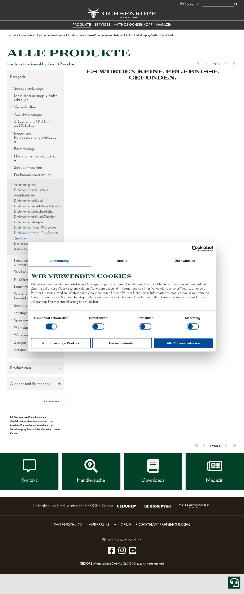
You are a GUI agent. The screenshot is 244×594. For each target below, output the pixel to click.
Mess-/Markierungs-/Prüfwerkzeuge (35, 98)
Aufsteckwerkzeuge (26, 249)
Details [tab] (122, 261)
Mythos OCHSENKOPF (133, 25)
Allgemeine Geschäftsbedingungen (152, 524)
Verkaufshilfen (25, 107)
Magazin (164, 25)
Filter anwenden (52, 401)
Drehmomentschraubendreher (33, 211)
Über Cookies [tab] (185, 261)
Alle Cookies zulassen (183, 343)
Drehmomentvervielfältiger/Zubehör (37, 206)
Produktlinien (20, 367)
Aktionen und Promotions (30, 383)
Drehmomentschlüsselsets (31, 190)
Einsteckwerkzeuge (26, 244)
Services (102, 25)
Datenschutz (68, 524)
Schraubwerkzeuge (28, 88)
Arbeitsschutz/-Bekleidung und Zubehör (35, 124)
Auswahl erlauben (121, 343)
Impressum (98, 524)
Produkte (81, 25)
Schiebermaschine (28, 167)
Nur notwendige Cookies (60, 343)
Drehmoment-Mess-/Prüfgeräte (35, 227)
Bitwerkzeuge (24, 149)
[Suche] (218, 4)
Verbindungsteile (25, 185)
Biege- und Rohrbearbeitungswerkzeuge (35, 137)
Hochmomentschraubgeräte (35, 158)
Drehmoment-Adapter (28, 222)
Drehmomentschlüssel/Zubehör (35, 217)
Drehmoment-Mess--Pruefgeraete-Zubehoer (95, 35)
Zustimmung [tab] (59, 261)
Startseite (12, 35)
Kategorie (18, 76)
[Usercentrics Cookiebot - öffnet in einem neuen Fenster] (195, 249)
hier (95, 302)
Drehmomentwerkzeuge (50, 35)
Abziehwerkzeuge (28, 114)
